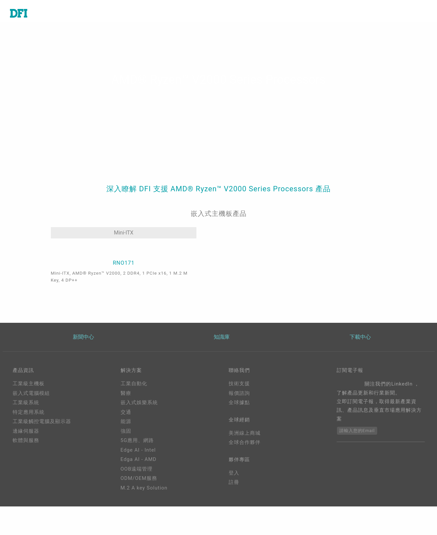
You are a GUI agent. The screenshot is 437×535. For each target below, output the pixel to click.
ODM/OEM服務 (139, 507)
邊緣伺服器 (26, 460)
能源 (126, 450)
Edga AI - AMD (139, 488)
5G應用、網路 (137, 469)
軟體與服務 (26, 469)
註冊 (234, 513)
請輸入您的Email (357, 459)
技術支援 (239, 412)
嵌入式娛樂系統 (139, 431)
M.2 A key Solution (144, 516)
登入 (234, 504)
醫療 (126, 422)
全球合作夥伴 (245, 472)
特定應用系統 (29, 441)
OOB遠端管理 (137, 497)
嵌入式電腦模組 (31, 422)
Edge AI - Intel (138, 479)
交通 (126, 441)
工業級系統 (26, 431)
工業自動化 (134, 412)
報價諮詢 (239, 422)
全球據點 (239, 431)
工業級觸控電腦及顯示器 (42, 450)
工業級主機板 (29, 412)
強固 (126, 460)
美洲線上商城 (245, 463)
